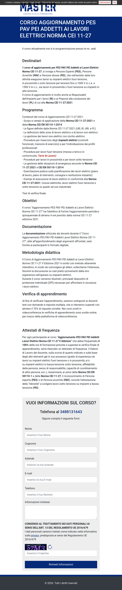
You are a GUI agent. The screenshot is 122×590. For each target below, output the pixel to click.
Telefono (30, 488)
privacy (35, 535)
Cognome (30, 443)
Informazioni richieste (37, 502)
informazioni (105, 2)
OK (114, 2)
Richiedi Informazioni (61, 564)
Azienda (29, 458)
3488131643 (71, 411)
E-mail (28, 473)
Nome (28, 428)
